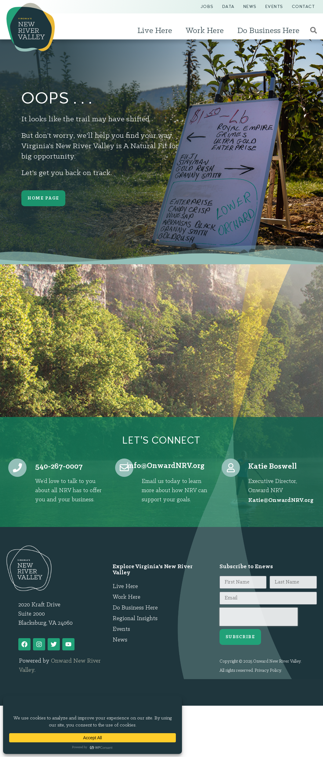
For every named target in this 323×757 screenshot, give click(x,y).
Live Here (156, 31)
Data (228, 6)
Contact (303, 6)
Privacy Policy (268, 670)
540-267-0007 (59, 467)
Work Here (206, 31)
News (250, 6)
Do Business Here (270, 31)
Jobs (207, 6)
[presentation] (259, 617)
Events (274, 6)
